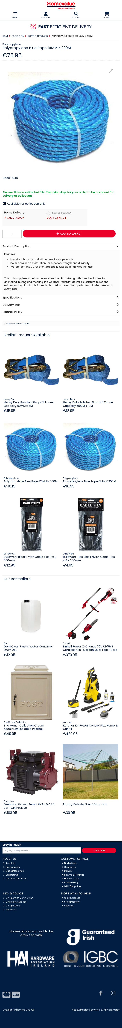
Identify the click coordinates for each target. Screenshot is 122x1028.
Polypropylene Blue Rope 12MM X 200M (30, 481)
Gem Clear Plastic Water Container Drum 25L (28, 648)
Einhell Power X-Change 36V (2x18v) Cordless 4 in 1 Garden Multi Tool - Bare (90, 648)
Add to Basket (69, 234)
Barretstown (11, 874)
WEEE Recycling (71, 886)
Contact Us (69, 867)
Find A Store (69, 863)
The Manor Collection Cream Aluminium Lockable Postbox (24, 727)
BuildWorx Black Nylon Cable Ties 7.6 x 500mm (30, 558)
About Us (9, 863)
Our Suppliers (11, 867)
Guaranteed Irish (13, 870)
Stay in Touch (11, 845)
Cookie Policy (70, 882)
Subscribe (99, 850)
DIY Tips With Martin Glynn (18, 897)
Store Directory (71, 901)
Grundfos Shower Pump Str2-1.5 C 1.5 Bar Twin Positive (29, 806)
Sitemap (68, 905)
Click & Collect (61, 213)
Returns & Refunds (73, 874)
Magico (84, 1009)
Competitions (12, 905)
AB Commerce (112, 1009)
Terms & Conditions (15, 878)
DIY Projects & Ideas (15, 901)
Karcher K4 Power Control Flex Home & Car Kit (90, 727)
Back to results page (17, 323)
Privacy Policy (70, 878)
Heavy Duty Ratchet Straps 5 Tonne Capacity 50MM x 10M (88, 404)
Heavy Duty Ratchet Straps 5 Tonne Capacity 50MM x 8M (29, 404)
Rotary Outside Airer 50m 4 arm (85, 804)
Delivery (67, 870)
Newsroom (10, 909)
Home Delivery (14, 213)
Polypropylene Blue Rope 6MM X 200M (89, 481)
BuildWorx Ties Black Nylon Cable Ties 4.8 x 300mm (89, 558)
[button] (111, 71)
